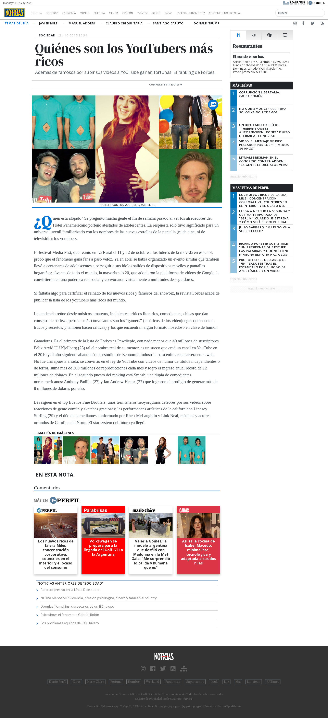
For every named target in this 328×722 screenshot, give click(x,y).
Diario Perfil (57, 682)
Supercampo (195, 682)
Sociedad (56, 13)
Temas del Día (17, 23)
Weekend (152, 682)
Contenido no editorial (259, 13)
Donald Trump (206, 23)
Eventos (162, 13)
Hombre (134, 682)
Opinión (144, 13)
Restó (178, 13)
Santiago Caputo (169, 23)
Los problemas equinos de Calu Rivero (69, 623)
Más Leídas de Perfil (250, 187)
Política (38, 13)
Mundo (94, 13)
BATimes (273, 682)
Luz (226, 682)
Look (214, 682)
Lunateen (253, 682)
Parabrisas (172, 682)
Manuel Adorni (82, 23)
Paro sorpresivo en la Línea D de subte (70, 589)
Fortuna (116, 682)
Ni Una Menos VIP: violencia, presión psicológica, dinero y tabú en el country (98, 598)
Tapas (191, 13)
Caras (76, 682)
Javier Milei (49, 23)
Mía (238, 682)
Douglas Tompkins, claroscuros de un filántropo (77, 606)
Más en (57, 500)
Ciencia (128, 13)
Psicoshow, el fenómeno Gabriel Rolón (69, 614)
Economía (76, 13)
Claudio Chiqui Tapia (124, 23)
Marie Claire (95, 682)
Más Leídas (242, 85)
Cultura (111, 13)
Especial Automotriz (217, 13)
